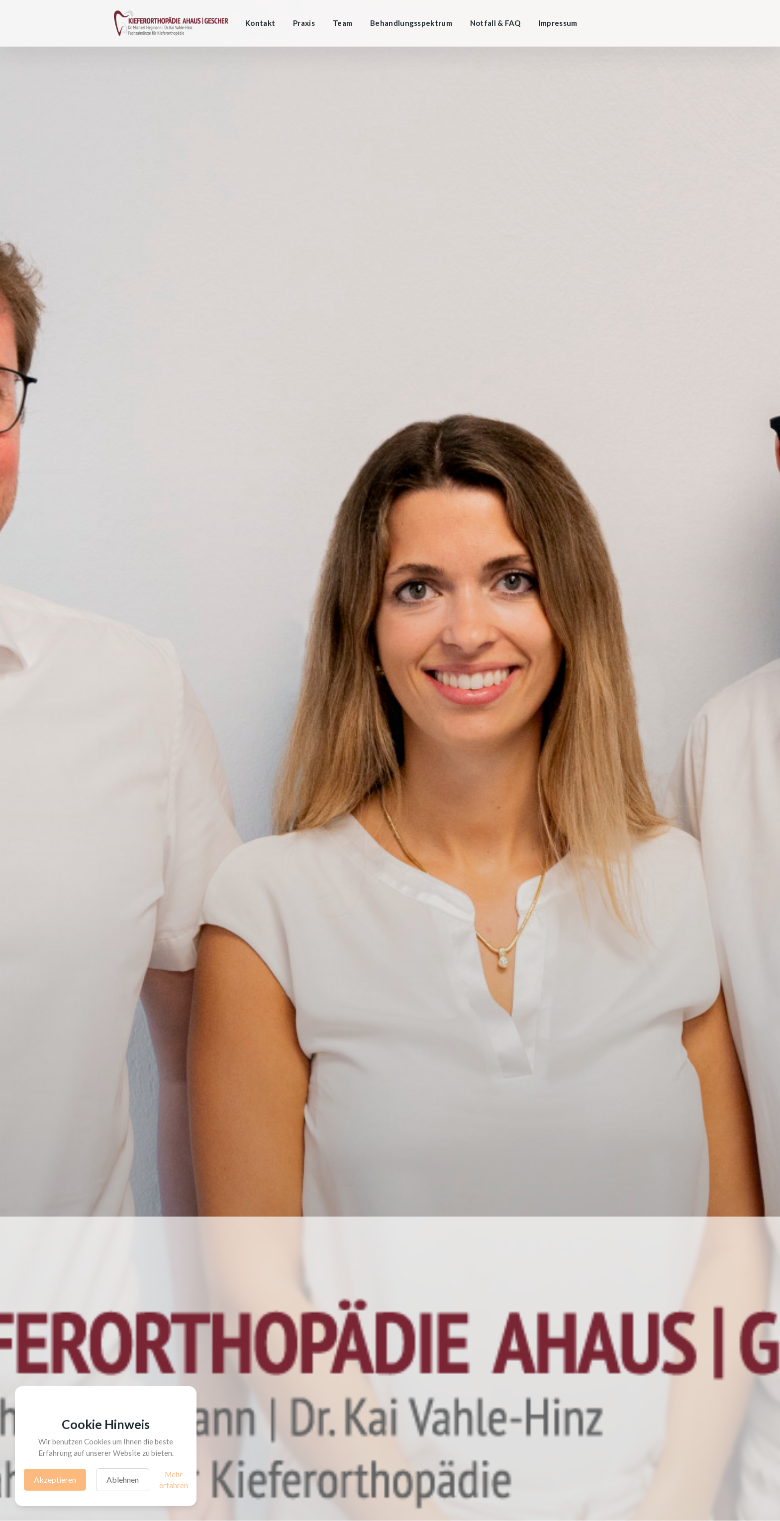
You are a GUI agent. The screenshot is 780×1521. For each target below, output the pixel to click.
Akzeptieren (55, 1479)
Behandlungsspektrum (411, 22)
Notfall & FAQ (495, 22)
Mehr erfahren (173, 1480)
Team (342, 22)
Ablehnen (122, 1479)
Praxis (304, 22)
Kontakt (260, 22)
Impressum (558, 22)
